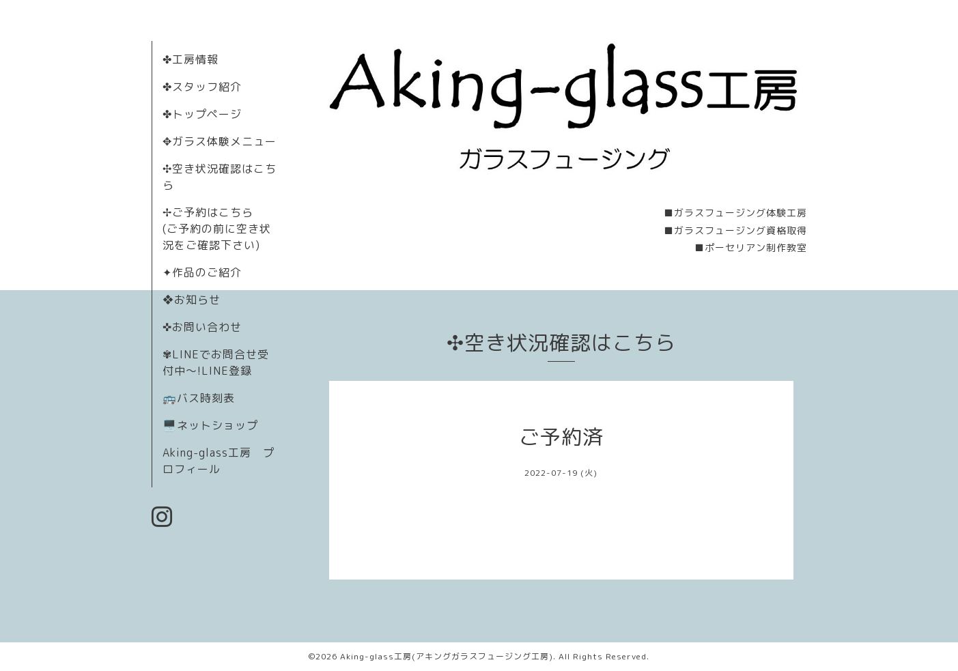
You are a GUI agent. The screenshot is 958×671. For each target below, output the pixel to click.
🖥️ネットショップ (210, 425)
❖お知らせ (192, 299)
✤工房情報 (191, 59)
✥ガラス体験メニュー (220, 141)
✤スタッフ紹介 (202, 86)
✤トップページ (202, 114)
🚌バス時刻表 (199, 397)
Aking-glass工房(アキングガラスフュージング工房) (446, 656)
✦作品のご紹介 (202, 272)
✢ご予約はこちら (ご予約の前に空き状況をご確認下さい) (217, 229)
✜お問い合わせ (202, 326)
